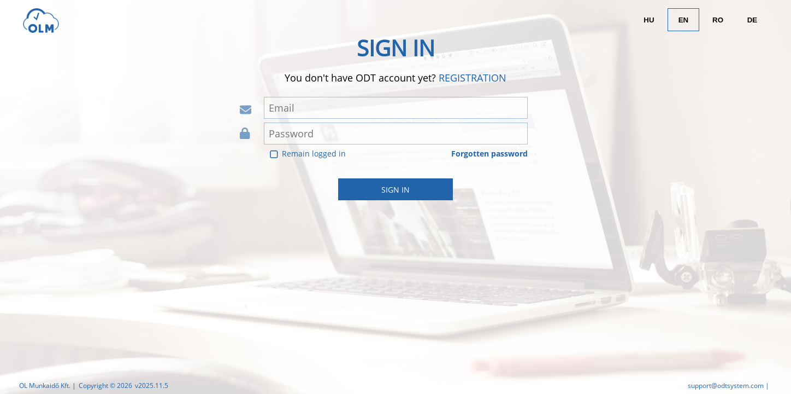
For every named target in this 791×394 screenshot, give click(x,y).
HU (649, 20)
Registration (472, 77)
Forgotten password (489, 153)
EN (683, 20)
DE (752, 20)
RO (717, 20)
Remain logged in (314, 153)
